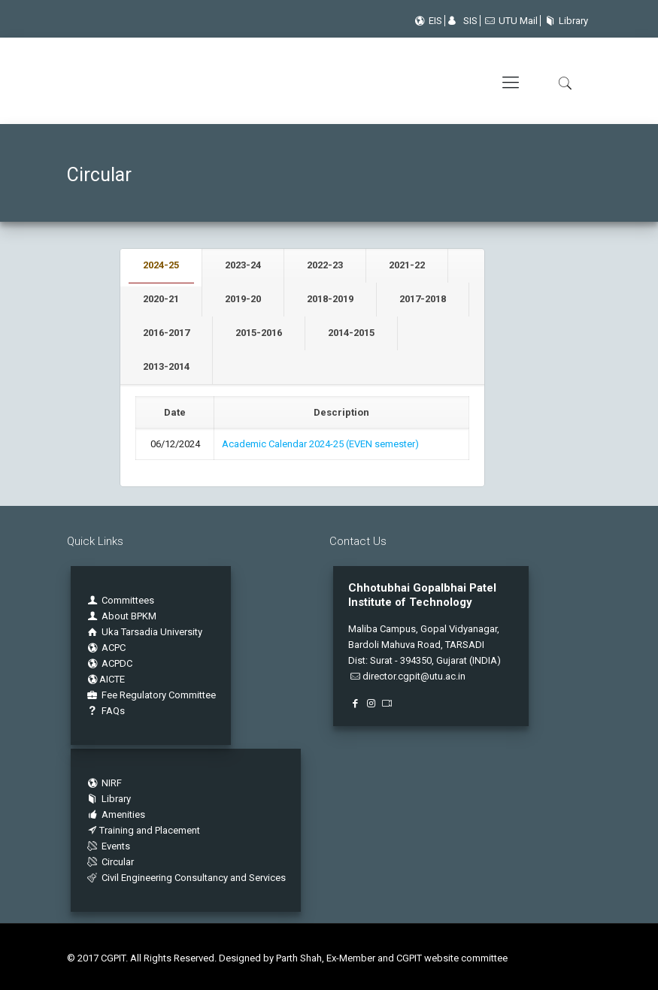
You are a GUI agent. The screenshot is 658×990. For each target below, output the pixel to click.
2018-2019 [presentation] (330, 298)
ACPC (106, 647)
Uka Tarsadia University (144, 631)
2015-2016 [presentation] (258, 332)
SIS (462, 20)
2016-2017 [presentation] (166, 332)
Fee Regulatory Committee (151, 695)
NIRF (112, 783)
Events (108, 846)
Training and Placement (143, 830)
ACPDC (109, 663)
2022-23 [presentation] (325, 265)
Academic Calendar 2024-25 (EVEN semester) (320, 444)
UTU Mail (510, 20)
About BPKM (129, 616)
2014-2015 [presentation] (351, 332)
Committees (128, 600)
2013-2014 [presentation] (166, 366)
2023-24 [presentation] (243, 265)
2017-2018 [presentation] (422, 298)
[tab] (161, 266)
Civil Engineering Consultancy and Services (186, 877)
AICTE (105, 679)
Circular (110, 861)
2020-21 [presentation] (161, 298)
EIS (427, 20)
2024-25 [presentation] (161, 265)
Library (564, 20)
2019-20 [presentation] (243, 298)
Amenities (115, 814)
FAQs (105, 710)
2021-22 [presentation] (407, 265)
